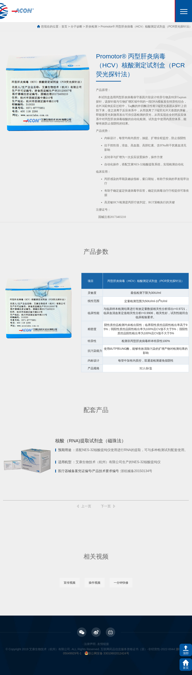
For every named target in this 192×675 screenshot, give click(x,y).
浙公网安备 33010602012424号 (107, 653)
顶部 (186, 653)
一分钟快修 (121, 582)
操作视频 (94, 582)
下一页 (106, 506)
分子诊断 (76, 26)
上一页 (86, 506)
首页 (64, 26)
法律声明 (90, 644)
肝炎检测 (91, 26)
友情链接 (103, 644)
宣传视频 (69, 582)
